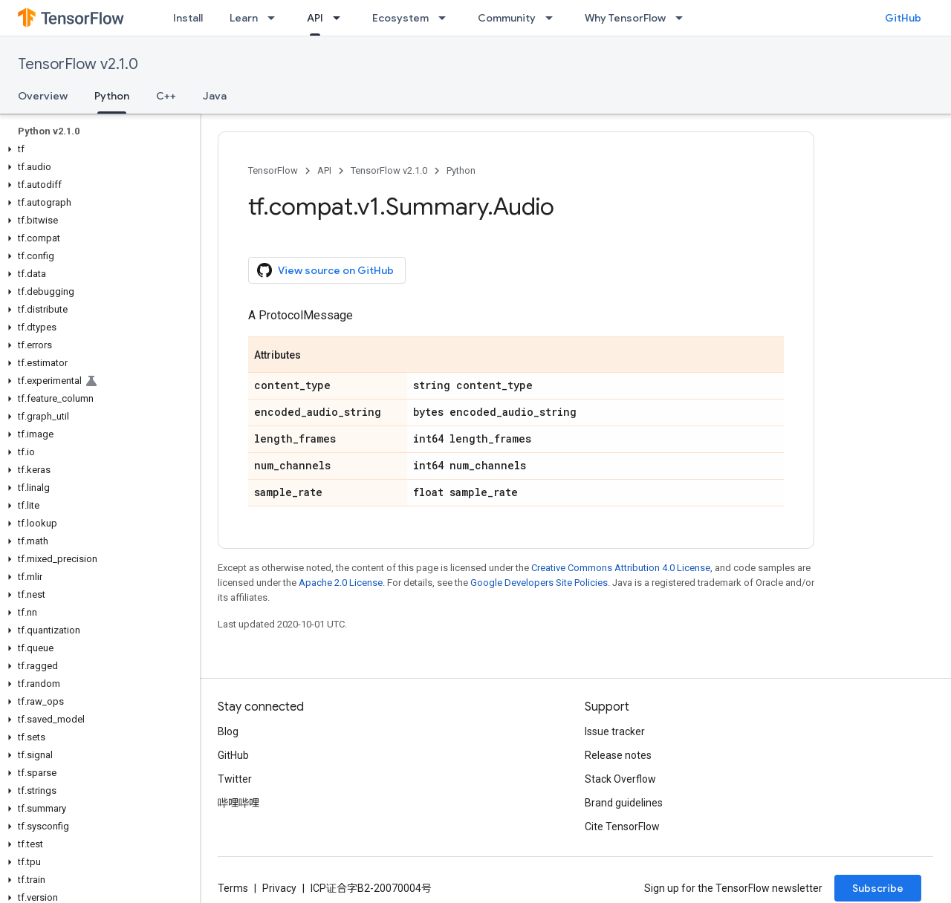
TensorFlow (273, 170)
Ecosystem (400, 18)
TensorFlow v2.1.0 (78, 64)
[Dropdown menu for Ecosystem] (446, 18)
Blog (228, 731)
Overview (43, 95)
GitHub (903, 18)
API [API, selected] (315, 18)
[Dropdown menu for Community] (553, 18)
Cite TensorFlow (622, 826)
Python (461, 170)
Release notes (618, 755)
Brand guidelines (624, 803)
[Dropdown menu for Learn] (275, 18)
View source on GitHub (325, 270)
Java (215, 95)
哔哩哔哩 (238, 803)
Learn (244, 18)
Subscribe (877, 888)
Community (507, 18)
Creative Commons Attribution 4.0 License (620, 567)
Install (188, 18)
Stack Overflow (620, 779)
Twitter (235, 779)
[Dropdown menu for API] (341, 18)
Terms (233, 888)
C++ (166, 95)
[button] (97, 149)
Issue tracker (615, 731)
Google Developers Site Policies (539, 582)
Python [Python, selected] (111, 95)
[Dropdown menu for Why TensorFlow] (683, 18)
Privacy (279, 888)
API (324, 170)
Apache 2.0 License (341, 582)
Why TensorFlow (625, 18)
